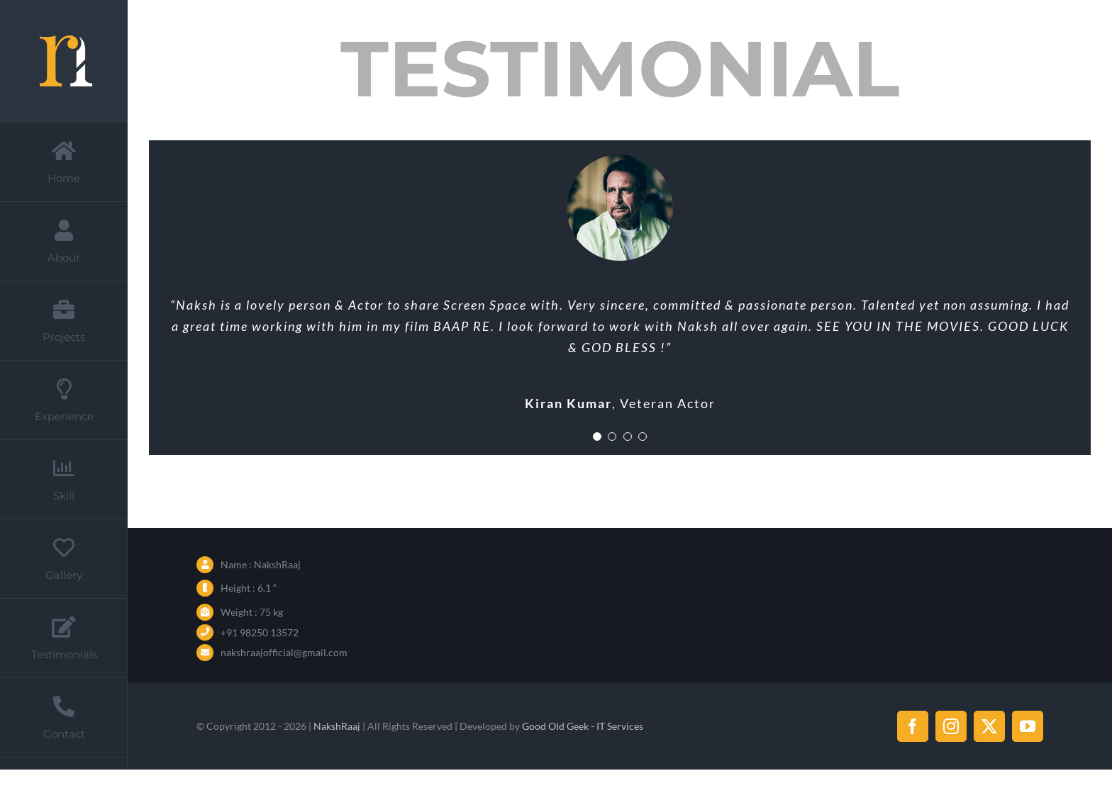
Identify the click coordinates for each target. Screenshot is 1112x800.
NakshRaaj (336, 726)
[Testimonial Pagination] (597, 436)
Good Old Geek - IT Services (582, 726)
